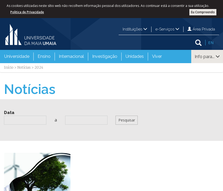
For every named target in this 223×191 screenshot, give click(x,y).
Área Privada (201, 29)
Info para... (207, 56)
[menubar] (83, 56)
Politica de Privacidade (27, 12)
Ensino (44, 56)
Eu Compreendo (203, 12)
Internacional (71, 56)
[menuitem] (16, 56)
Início (9, 67)
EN (210, 42)
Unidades (135, 56)
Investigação (104, 56)
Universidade (16, 56)
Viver (157, 56)
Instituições (135, 29)
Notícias (24, 67)
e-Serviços (167, 29)
